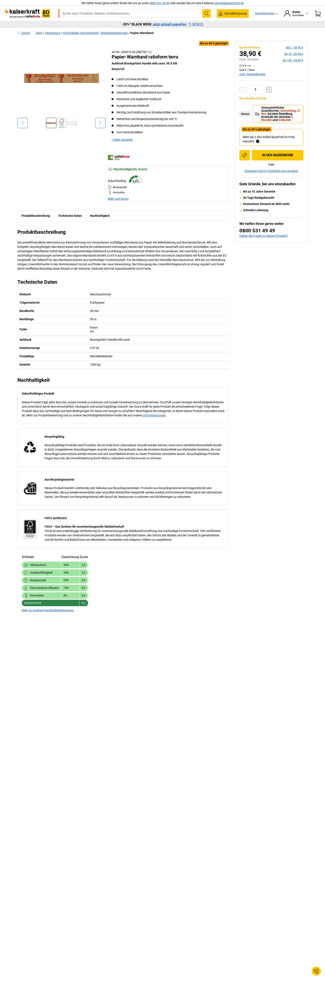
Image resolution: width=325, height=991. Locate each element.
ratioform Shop (75, 25)
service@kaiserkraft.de (229, 3)
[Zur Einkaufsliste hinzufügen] (244, 164)
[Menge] (255, 98)
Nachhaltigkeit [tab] (100, 224)
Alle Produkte (48, 25)
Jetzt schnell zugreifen (169, 33)
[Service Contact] (316, 971)
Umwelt (168, 25)
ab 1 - (294, 56)
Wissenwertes (214, 25)
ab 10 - (293, 62)
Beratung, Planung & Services (251, 25)
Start (39, 41)
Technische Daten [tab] (70, 224)
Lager (129, 25)
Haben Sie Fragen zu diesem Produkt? (263, 244)
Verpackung (189, 25)
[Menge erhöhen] (269, 98)
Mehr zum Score (118, 207)
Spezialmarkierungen (114, 41)
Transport (148, 25)
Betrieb (113, 25)
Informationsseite (154, 424)
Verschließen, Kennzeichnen (80, 41)
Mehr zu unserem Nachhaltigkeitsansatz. (48, 619)
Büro (96, 25)
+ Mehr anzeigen (122, 148)
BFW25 (195, 33)
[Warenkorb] (318, 13)
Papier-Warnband (142, 41)
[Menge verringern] (242, 98)
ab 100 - (293, 69)
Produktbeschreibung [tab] (36, 224)
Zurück (23, 41)
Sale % (283, 25)
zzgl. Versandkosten (252, 83)
